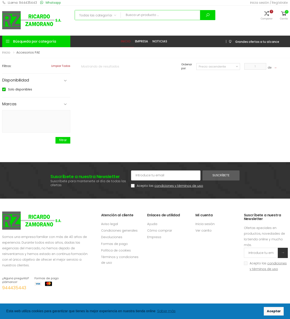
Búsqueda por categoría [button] (34, 41)
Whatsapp (50, 2)
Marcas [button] (9, 104)
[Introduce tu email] (261, 253)
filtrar (63, 140)
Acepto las (170, 186)
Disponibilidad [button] (15, 80)
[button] (267, 15)
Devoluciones (111, 237)
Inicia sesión (205, 224)
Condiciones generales (119, 230)
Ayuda (152, 224)
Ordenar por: (186, 66)
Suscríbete (221, 175)
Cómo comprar (159, 230)
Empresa (141, 41)
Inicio (125, 41)
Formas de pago (114, 244)
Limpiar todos (60, 66)
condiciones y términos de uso (178, 186)
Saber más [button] (166, 311)
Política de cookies (116, 250)
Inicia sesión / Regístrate (269, 2)
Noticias (159, 41)
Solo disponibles (20, 89)
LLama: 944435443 (19, 2)
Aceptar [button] (274, 311)
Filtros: (6, 66)
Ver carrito (203, 230)
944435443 (14, 288)
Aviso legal (109, 224)
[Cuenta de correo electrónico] (165, 175)
